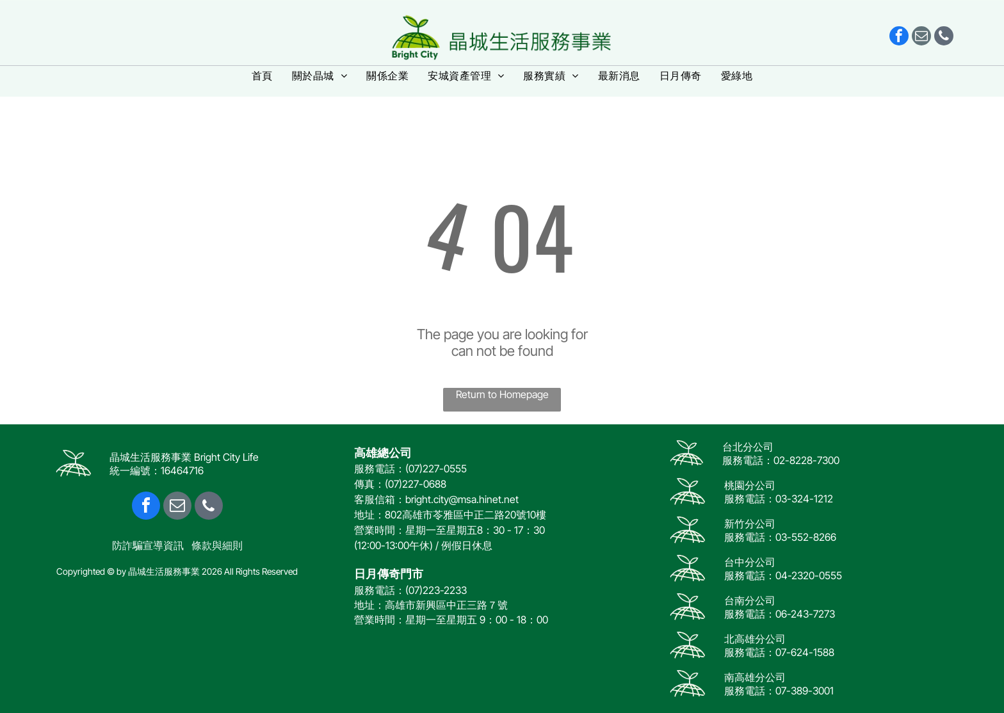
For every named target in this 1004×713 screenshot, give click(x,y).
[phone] (943, 37)
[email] (921, 37)
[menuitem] (262, 76)
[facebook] (899, 37)
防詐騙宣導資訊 (148, 545)
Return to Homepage (502, 394)
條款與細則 (217, 545)
